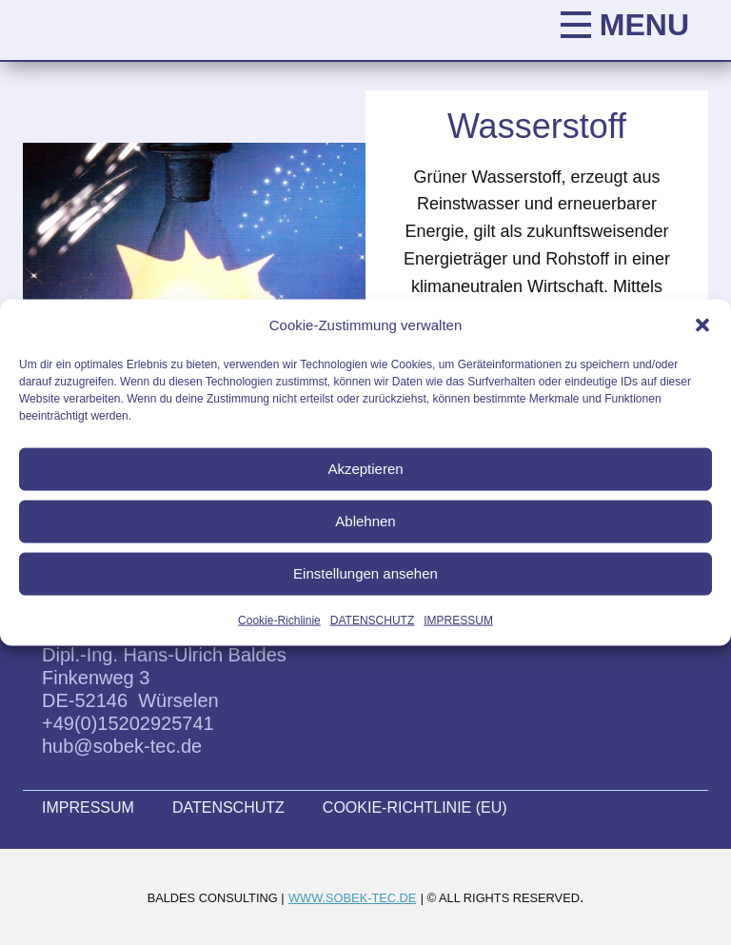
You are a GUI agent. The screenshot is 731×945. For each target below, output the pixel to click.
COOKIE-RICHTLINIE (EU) (415, 807)
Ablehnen (365, 521)
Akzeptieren (365, 469)
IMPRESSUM (458, 619)
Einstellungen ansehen (365, 573)
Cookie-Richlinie (279, 619)
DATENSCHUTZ (372, 619)
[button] (702, 324)
